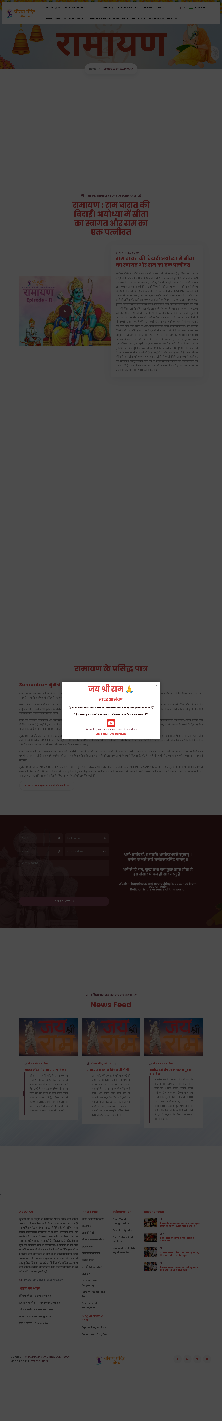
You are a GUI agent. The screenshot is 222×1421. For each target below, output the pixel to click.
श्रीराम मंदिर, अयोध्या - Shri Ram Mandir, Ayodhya (111, 710)
